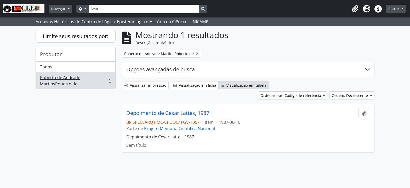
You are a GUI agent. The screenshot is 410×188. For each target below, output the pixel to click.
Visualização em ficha (194, 85)
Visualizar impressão (145, 85)
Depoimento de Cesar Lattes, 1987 (167, 113)
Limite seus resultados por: (75, 36)
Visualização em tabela (243, 85)
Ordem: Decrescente (350, 95)
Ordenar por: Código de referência (291, 95)
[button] (355, 9)
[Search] (143, 9)
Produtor (51, 54)
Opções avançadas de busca (160, 69)
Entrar (394, 8)
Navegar (59, 8)
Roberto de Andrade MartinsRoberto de (75, 81)
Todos (46, 67)
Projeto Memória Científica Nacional (179, 128)
